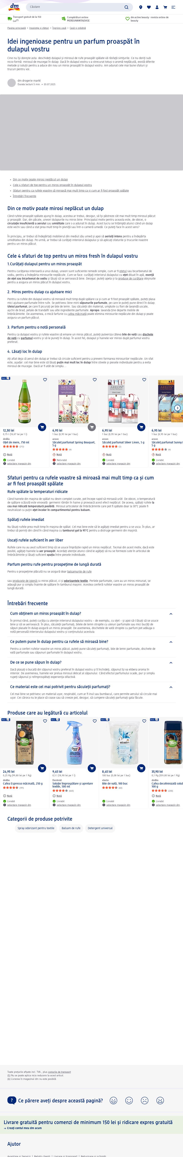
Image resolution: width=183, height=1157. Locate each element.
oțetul (123, 271)
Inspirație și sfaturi (39, 28)
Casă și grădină (78, 28)
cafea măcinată (77, 314)
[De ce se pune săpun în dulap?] (91, 663)
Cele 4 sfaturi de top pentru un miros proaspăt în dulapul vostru (52, 185)
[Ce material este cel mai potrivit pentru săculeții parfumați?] (91, 687)
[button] (173, 7)
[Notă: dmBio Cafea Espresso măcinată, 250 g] (7, 796)
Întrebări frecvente (24, 196)
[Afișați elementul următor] (177, 408)
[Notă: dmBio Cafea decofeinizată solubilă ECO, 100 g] (156, 796)
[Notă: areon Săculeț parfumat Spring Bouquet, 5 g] (57, 455)
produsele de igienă (25, 581)
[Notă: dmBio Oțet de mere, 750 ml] (7, 455)
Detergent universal (100, 828)
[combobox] (79, 7)
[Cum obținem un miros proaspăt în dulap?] (91, 614)
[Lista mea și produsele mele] (149, 7)
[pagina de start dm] (13, 7)
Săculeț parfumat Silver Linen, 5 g (123, 442)
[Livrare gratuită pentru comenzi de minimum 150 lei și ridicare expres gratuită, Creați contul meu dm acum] (91, 1125)
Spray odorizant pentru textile (36, 828)
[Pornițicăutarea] (126, 7)
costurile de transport (59, 1072)
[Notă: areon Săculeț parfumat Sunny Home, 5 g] (156, 455)
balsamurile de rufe (79, 571)
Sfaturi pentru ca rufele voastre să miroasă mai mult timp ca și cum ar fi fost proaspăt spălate (71, 190)
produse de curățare (130, 278)
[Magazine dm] (141, 7)
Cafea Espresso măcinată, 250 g (23, 783)
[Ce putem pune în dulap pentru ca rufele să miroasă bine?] (91, 642)
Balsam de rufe (71, 828)
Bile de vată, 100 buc (115, 783)
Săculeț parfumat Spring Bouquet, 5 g (73, 444)
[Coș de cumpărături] (165, 7)
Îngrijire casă (59, 28)
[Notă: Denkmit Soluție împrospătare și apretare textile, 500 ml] (57, 796)
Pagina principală (16, 28)
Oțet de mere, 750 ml (16, 442)
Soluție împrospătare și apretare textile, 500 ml (72, 785)
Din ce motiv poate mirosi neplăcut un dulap (40, 179)
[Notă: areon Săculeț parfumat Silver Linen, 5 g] (106, 455)
